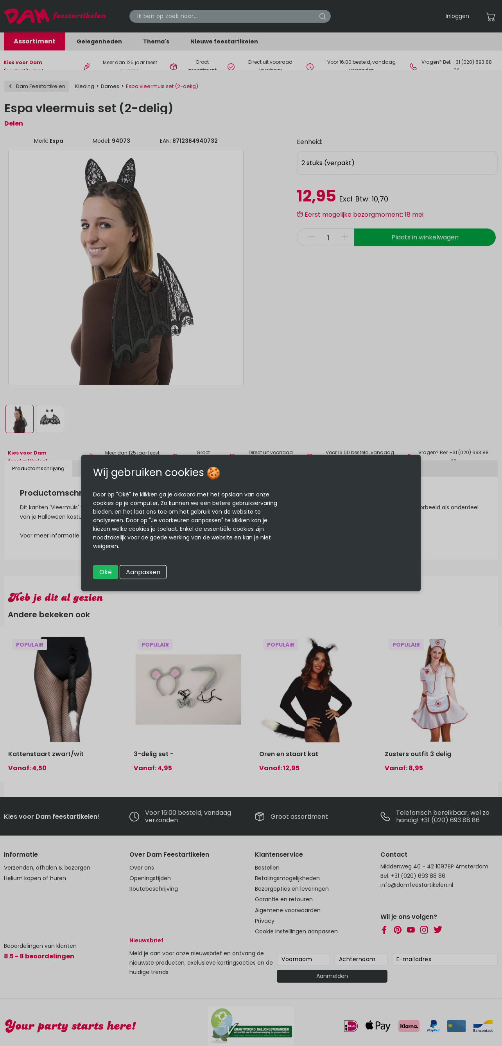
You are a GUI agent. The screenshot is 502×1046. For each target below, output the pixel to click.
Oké (105, 572)
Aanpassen (143, 572)
